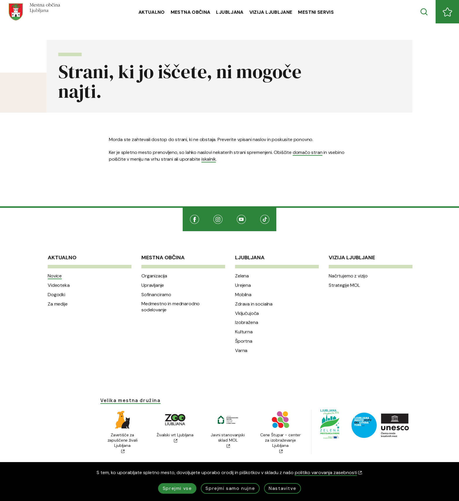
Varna (241, 351)
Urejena (243, 285)
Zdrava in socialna (254, 304)
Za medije (58, 304)
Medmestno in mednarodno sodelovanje (170, 307)
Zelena (242, 276)
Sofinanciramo (156, 295)
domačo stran (308, 152)
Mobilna (243, 295)
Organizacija (154, 276)
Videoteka (59, 285)
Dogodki (56, 295)
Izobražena (246, 322)
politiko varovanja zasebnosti (328, 472)
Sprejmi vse (177, 488)
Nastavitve (282, 488)
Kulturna (244, 332)
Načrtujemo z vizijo (348, 276)
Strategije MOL (344, 285)
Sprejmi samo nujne (230, 488)
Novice (55, 276)
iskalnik (208, 159)
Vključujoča (247, 313)
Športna (243, 341)
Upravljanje (152, 285)
